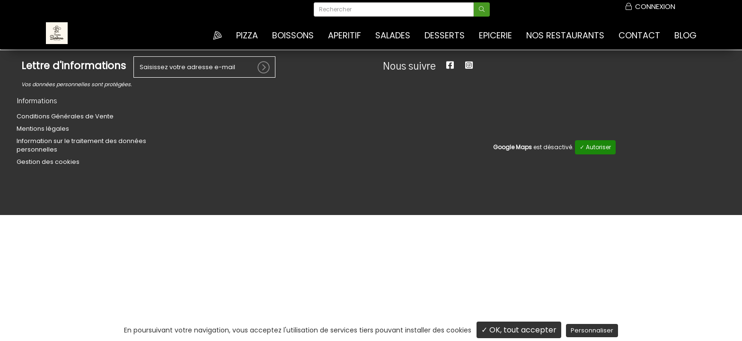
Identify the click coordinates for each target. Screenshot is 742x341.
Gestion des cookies (48, 161)
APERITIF (344, 35)
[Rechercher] (394, 9)
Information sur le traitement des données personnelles (81, 144)
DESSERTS (444, 35)
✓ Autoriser (595, 147)
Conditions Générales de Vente (65, 115)
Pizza (247, 35)
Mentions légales (43, 128)
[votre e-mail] (204, 66)
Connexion (650, 6)
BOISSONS (293, 35)
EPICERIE (495, 35)
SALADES (392, 35)
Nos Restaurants (565, 35)
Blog (685, 35)
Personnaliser (592, 330)
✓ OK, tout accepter (518, 329)
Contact (639, 35)
